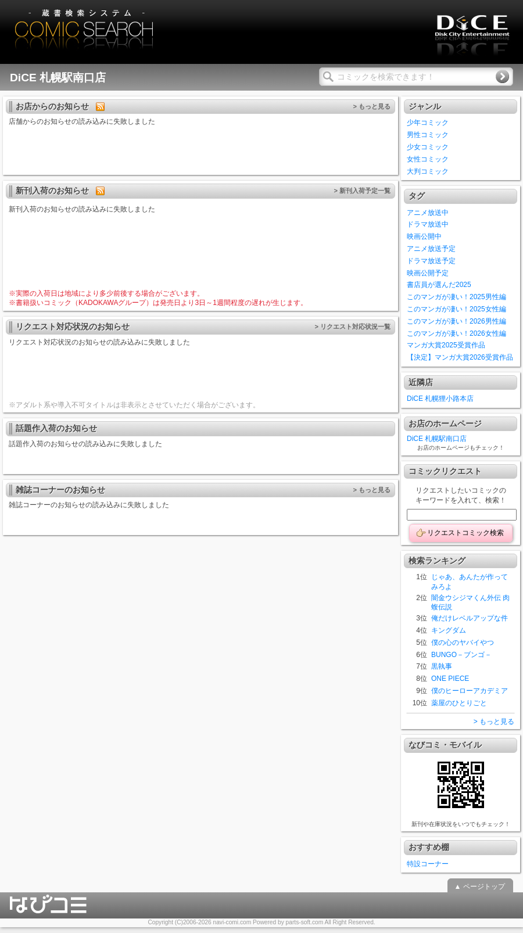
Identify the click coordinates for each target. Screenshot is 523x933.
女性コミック (428, 159)
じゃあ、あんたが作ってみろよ (469, 582)
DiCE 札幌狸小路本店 (440, 398)
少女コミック (428, 147)
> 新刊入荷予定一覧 (362, 190)
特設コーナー (428, 864)
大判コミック (428, 171)
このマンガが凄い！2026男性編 (456, 321)
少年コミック (428, 123)
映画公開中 (424, 236)
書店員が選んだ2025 (439, 285)
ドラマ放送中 (428, 224)
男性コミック (428, 135)
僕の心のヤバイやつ (462, 642)
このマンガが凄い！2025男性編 (456, 297)
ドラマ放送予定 (431, 261)
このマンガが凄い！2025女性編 (456, 309)
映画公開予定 (428, 273)
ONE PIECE (450, 678)
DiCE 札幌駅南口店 (437, 439)
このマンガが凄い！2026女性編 (456, 333)
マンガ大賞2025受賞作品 (446, 345)
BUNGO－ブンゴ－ (461, 655)
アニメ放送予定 (431, 249)
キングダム (448, 630)
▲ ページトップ (479, 886)
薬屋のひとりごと (459, 703)
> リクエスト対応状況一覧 (352, 326)
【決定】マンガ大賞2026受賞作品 (460, 357)
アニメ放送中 (428, 213)
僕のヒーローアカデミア (469, 691)
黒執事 (441, 666)
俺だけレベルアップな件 (469, 618)
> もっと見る (372, 106)
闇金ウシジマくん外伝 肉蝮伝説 (470, 603)
